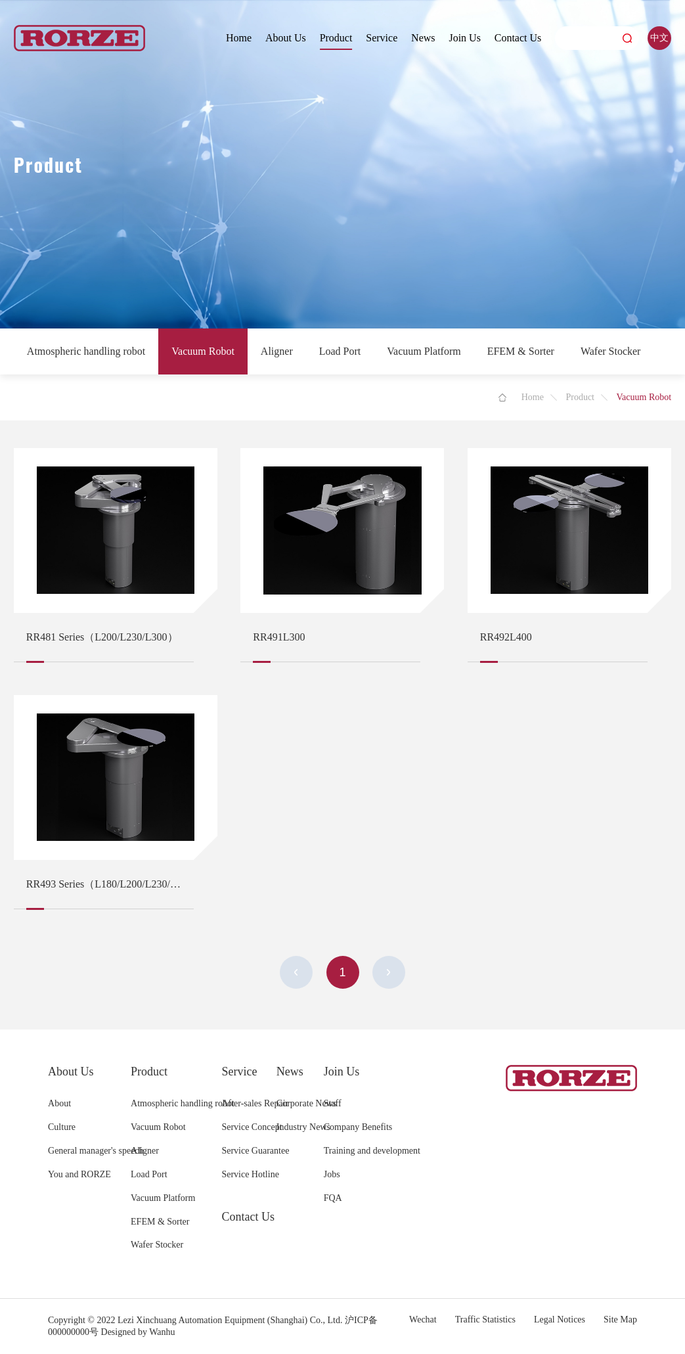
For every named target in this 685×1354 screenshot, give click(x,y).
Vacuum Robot (202, 351)
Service (381, 37)
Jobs (332, 1174)
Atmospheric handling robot (86, 351)
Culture (62, 1127)
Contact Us (518, 37)
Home (239, 37)
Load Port (340, 351)
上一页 (296, 972)
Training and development (372, 1151)
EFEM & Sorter (520, 351)
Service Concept (251, 1127)
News (423, 37)
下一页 (388, 972)
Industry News (303, 1127)
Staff (333, 1103)
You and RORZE (79, 1174)
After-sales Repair (254, 1103)
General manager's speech (96, 1151)
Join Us (464, 37)
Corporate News (306, 1103)
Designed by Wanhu (138, 1332)
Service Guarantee (255, 1151)
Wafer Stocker (611, 351)
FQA (333, 1198)
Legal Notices (559, 1319)
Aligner (277, 351)
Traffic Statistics (485, 1319)
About (59, 1103)
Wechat (423, 1319)
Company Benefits (358, 1127)
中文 (659, 38)
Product (336, 37)
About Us (285, 37)
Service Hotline (249, 1174)
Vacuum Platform (423, 351)
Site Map (620, 1319)
